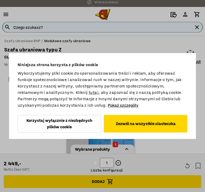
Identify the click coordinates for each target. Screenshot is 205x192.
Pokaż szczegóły (123, 105)
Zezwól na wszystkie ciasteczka (146, 123)
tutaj (93, 92)
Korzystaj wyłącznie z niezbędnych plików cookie (59, 123)
